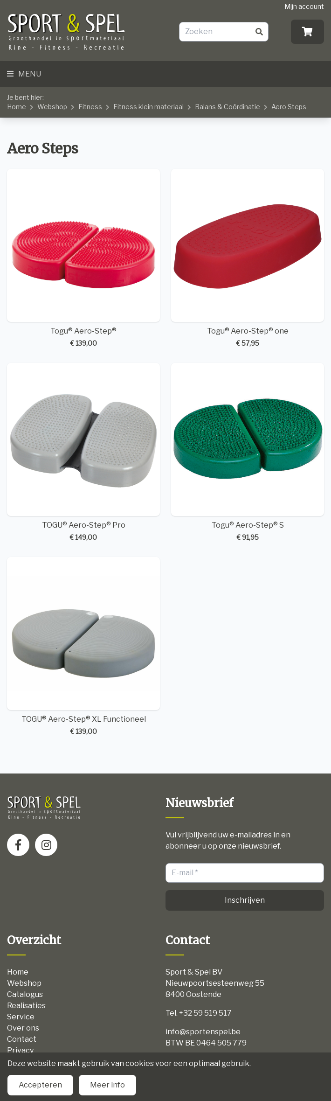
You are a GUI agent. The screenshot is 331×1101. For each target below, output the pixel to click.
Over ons (23, 1028)
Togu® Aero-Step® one (247, 258)
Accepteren (40, 1084)
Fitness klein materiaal (148, 107)
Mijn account (304, 6)
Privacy (20, 1050)
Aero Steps (288, 107)
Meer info (107, 1084)
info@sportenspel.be (203, 1031)
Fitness (90, 107)
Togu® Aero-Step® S (247, 452)
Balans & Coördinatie (227, 107)
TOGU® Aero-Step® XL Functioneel (83, 646)
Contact (21, 1039)
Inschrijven (245, 900)
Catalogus (25, 994)
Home (16, 107)
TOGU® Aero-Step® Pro (83, 452)
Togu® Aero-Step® (83, 258)
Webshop (52, 107)
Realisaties (26, 1005)
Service (20, 1016)
